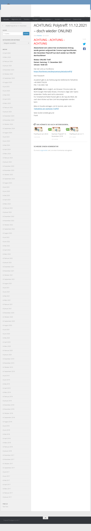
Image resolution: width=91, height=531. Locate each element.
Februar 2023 (8, 215)
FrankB (39, 43)
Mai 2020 (7, 345)
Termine (26, 19)
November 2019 (9, 370)
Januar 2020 (8, 362)
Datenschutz (77, 19)
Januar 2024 (8, 169)
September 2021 (9, 286)
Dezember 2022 (9, 223)
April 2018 (7, 445)
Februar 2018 (8, 454)
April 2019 (7, 395)
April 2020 (7, 349)
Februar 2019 (8, 404)
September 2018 (9, 424)
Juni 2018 (7, 437)
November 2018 (9, 416)
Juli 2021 (6, 295)
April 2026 (7, 60)
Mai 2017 (7, 487)
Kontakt (57, 19)
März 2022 (7, 261)
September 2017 (9, 475)
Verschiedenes (46, 19)
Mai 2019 (7, 391)
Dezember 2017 (9, 462)
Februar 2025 (8, 115)
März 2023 (7, 211)
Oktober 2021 (8, 282)
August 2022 (8, 240)
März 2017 (7, 496)
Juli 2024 (6, 144)
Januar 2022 (8, 269)
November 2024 (9, 127)
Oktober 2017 (8, 471)
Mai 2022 (7, 253)
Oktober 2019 (8, 374)
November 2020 (9, 320)
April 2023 (7, 207)
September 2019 (9, 378)
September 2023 (9, 186)
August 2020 (8, 332)
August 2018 (8, 429)
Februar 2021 (8, 311)
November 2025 (9, 77)
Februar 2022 (8, 265)
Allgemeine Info (16, 19)
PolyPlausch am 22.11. (76, 141)
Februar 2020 (8, 357)
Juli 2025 (6, 94)
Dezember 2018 (9, 412)
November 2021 (9, 278)
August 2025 (8, 89)
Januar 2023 (8, 219)
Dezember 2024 (9, 123)
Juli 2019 (6, 383)
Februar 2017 (8, 500)
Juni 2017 (7, 483)
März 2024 (7, 161)
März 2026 (7, 64)
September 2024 (9, 135)
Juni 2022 (7, 249)
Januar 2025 (8, 119)
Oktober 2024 (8, 131)
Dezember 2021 (9, 274)
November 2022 (9, 228)
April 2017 (7, 491)
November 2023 (9, 177)
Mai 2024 (7, 152)
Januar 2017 (8, 504)
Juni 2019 (7, 387)
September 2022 (9, 236)
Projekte (35, 19)
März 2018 (7, 450)
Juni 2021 (7, 299)
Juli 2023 (6, 194)
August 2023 (8, 190)
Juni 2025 (7, 98)
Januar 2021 (8, 316)
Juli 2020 (6, 337)
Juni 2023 (7, 198)
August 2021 (8, 290)
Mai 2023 (7, 202)
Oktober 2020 (8, 324)
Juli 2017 (6, 479)
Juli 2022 (6, 244)
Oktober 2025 (8, 81)
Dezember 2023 (9, 173)
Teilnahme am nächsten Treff (46, 116)
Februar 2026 (8, 68)
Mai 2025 (7, 102)
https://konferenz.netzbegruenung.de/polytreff (53, 79)
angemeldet (44, 157)
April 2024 (7, 156)
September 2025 (9, 85)
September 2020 (9, 328)
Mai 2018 (7, 441)
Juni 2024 (7, 148)
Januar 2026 (8, 73)
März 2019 (7, 399)
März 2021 (7, 307)
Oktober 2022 (8, 232)
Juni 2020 (7, 341)
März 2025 (7, 110)
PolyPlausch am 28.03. (41, 141)
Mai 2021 (7, 303)
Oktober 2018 (8, 420)
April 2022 (7, 257)
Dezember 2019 (9, 366)
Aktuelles (6, 19)
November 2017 (9, 466)
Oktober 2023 (8, 182)
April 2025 (7, 106)
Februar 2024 (8, 165)
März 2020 (7, 353)
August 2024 (8, 140)
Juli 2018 (6, 433)
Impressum (67, 19)
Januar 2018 (8, 458)
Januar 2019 (8, 408)
